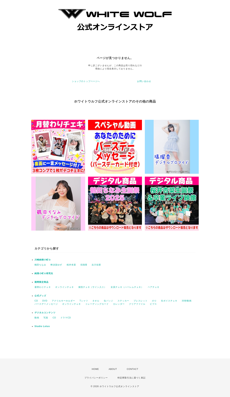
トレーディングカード (97, 304)
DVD (44, 301)
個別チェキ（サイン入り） (92, 287)
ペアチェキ (153, 287)
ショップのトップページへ (86, 81)
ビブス (153, 304)
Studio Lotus (42, 326)
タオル (95, 301)
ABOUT (113, 369)
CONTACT (132, 369)
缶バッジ (108, 301)
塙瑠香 (83, 265)
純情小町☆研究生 (43, 273)
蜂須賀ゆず (56, 265)
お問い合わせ (144, 81)
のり (154, 301)
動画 (36, 317)
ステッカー (123, 301)
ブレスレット (141, 301)
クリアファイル (137, 304)
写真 (45, 317)
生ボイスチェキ (169, 301)
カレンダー (119, 304)
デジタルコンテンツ (45, 312)
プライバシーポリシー (96, 377)
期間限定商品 (41, 282)
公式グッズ (40, 295)
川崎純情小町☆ (42, 259)
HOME (95, 369)
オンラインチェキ (64, 287)
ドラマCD (65, 317)
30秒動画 (186, 301)
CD (36, 301)
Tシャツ (84, 301)
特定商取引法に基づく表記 (132, 377)
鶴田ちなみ (40, 265)
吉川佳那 (96, 265)
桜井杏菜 (71, 265)
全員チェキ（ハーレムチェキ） (127, 287)
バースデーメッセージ (46, 304)
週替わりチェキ (42, 287)
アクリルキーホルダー (63, 301)
